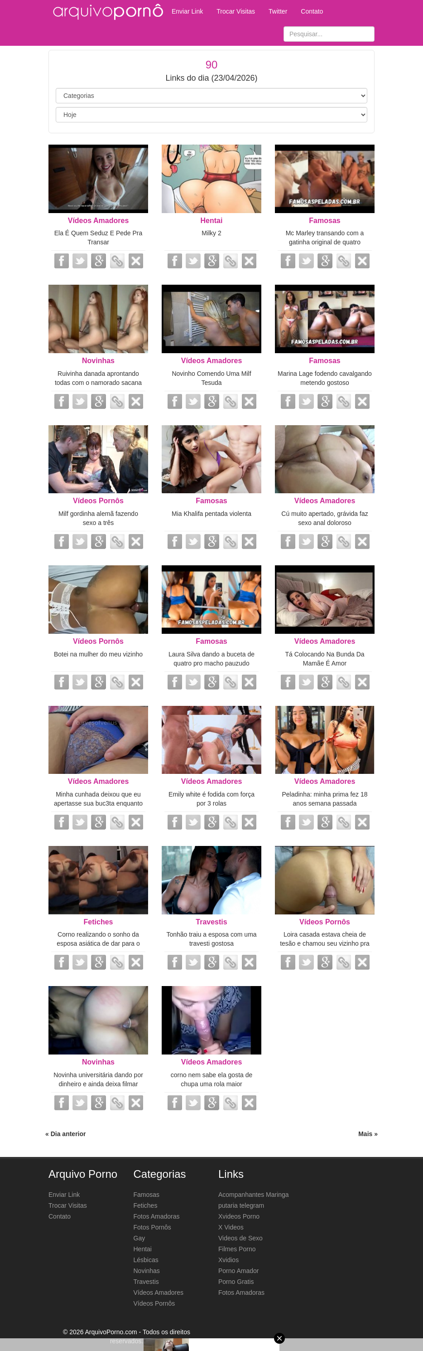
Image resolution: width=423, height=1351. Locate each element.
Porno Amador (238, 1270)
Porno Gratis (236, 1281)
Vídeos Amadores (98, 220)
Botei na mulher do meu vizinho (98, 654)
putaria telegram (241, 1205)
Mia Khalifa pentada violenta (211, 513)
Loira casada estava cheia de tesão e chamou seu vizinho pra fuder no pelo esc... (325, 943)
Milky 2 (211, 233)
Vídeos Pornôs (98, 501)
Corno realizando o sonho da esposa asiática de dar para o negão (98, 943)
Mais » (368, 1133)
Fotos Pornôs (152, 1227)
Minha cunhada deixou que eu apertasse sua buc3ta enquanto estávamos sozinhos (98, 803)
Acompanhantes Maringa (253, 1194)
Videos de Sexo (240, 1238)
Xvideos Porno (239, 1216)
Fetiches (98, 922)
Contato (312, 11)
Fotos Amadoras (157, 1216)
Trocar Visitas (235, 11)
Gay (139, 1238)
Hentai (212, 220)
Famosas (324, 220)
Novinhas (98, 360)
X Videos (231, 1227)
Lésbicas (146, 1260)
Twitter (278, 11)
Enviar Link (187, 11)
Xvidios (228, 1260)
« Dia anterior (65, 1133)
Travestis (211, 922)
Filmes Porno (236, 1249)
